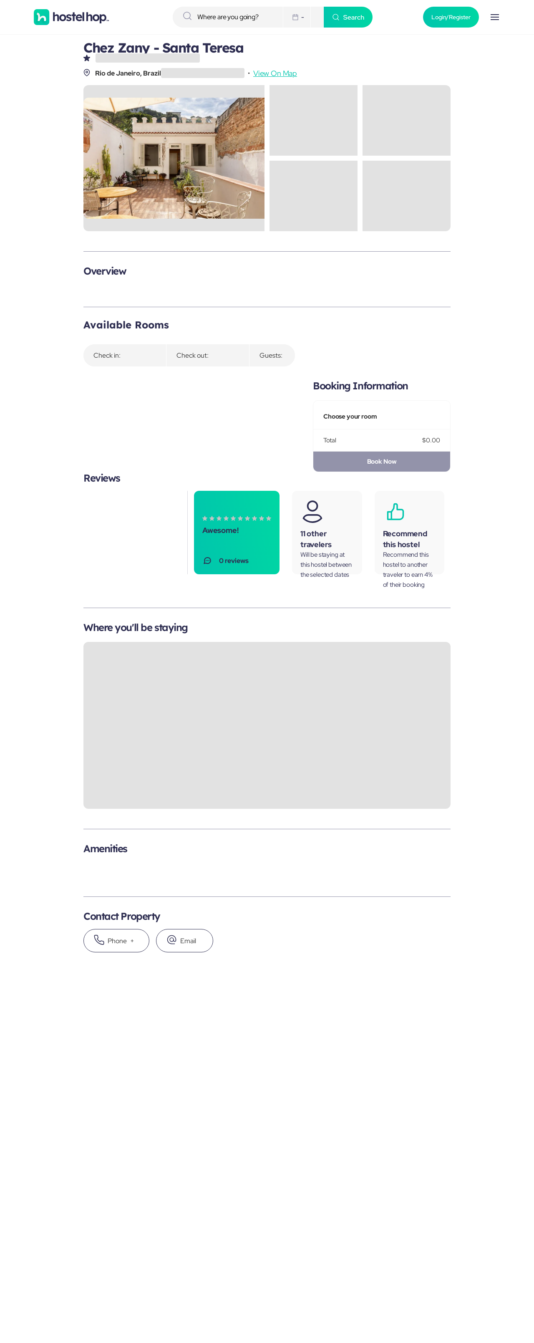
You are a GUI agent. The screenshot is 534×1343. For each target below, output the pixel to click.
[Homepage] (71, 17)
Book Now (382, 461)
